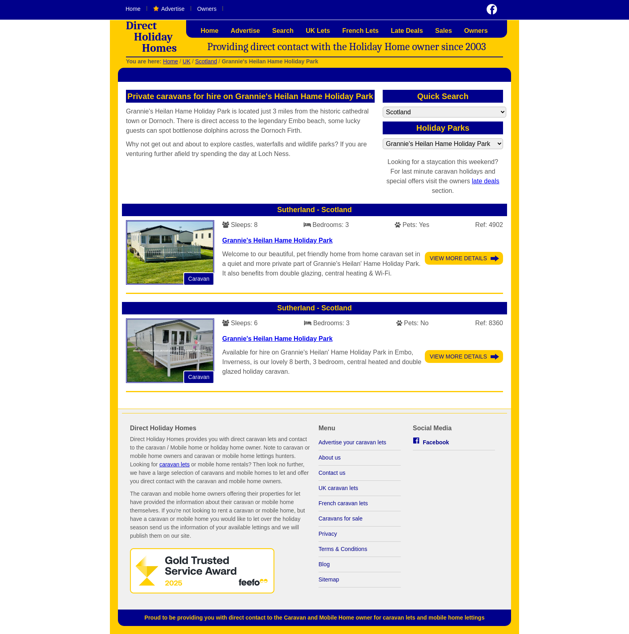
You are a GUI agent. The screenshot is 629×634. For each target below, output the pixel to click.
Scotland (206, 61)
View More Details (458, 258)
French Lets (360, 30)
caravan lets (174, 464)
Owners (206, 9)
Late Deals (407, 30)
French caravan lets (343, 503)
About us (330, 457)
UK (186, 61)
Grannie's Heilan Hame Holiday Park (277, 240)
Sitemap (329, 579)
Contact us (332, 473)
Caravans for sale (341, 518)
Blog (324, 564)
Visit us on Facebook (492, 9)
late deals (485, 181)
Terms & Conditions (343, 549)
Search (282, 30)
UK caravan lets (338, 488)
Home (133, 9)
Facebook (436, 442)
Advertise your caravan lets (352, 442)
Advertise (173, 9)
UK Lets (318, 30)
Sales (443, 30)
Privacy (328, 534)
